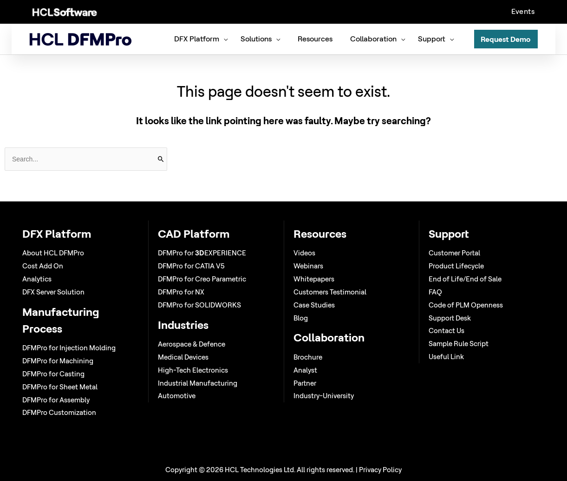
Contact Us (446, 330)
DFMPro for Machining (57, 360)
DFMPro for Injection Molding (69, 347)
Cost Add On (42, 265)
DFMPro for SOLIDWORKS (199, 305)
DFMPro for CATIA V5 (191, 265)
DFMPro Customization (59, 412)
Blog (300, 318)
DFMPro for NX (181, 291)
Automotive (177, 395)
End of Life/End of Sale (465, 278)
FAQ (435, 291)
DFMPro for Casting (53, 373)
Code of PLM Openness (466, 305)
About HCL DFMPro (53, 252)
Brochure (307, 357)
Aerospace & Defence (191, 344)
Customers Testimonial (329, 291)
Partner (304, 383)
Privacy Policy (380, 469)
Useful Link (446, 356)
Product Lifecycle (456, 265)
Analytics (37, 278)
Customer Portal (454, 252)
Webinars (308, 265)
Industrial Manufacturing (197, 383)
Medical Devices (183, 357)
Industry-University (323, 395)
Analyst (305, 370)
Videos (304, 252)
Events (522, 11)
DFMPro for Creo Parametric (202, 278)
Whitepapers (313, 278)
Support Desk (450, 318)
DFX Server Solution (53, 291)
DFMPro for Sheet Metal (60, 386)
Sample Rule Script (459, 343)
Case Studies (314, 305)
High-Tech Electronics (193, 370)
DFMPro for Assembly (56, 399)
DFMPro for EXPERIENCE (202, 252)
